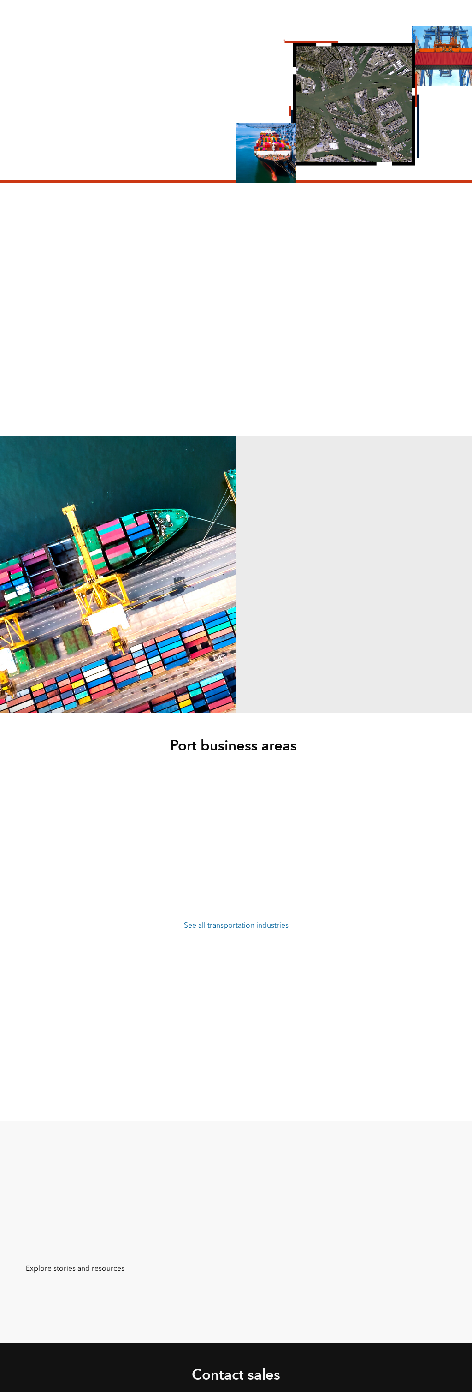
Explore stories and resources (75, 1268)
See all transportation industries (236, 925)
